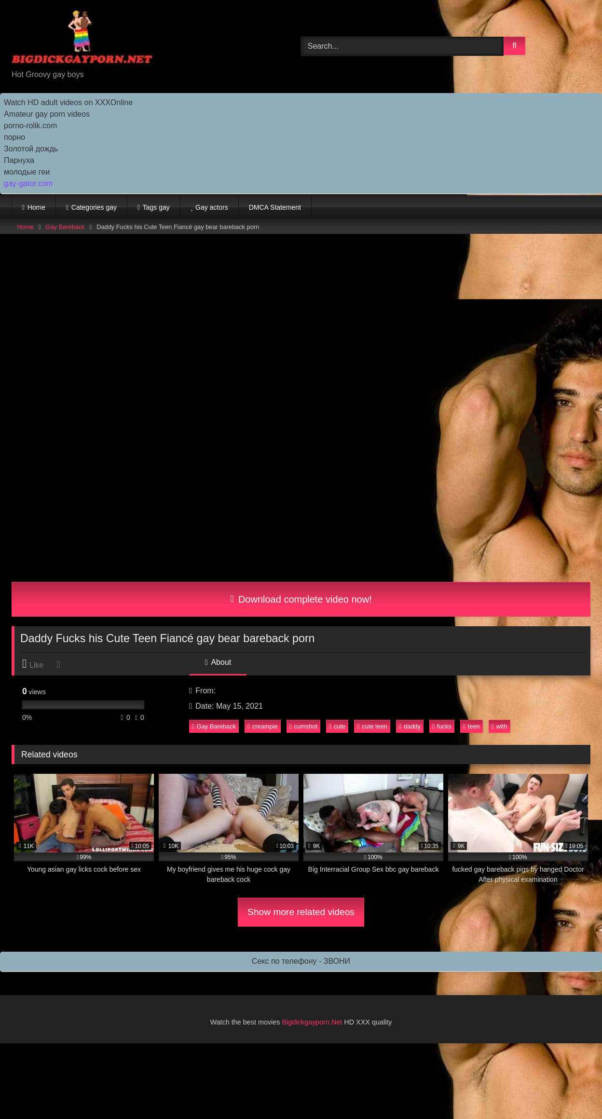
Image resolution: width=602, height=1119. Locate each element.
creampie (262, 726)
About (218, 662)
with (499, 726)
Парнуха (19, 160)
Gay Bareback (64, 226)
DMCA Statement (275, 207)
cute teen (372, 726)
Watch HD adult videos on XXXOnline (68, 102)
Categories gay (94, 207)
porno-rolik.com (30, 125)
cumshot (303, 726)
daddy (410, 726)
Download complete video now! (300, 599)
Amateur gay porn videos (47, 114)
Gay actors (211, 207)
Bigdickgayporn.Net (313, 1022)
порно (14, 137)
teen (471, 726)
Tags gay (156, 207)
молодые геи (27, 172)
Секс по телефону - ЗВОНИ (301, 961)
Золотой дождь (31, 149)
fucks (442, 726)
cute (337, 726)
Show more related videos (301, 912)
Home (36, 207)
